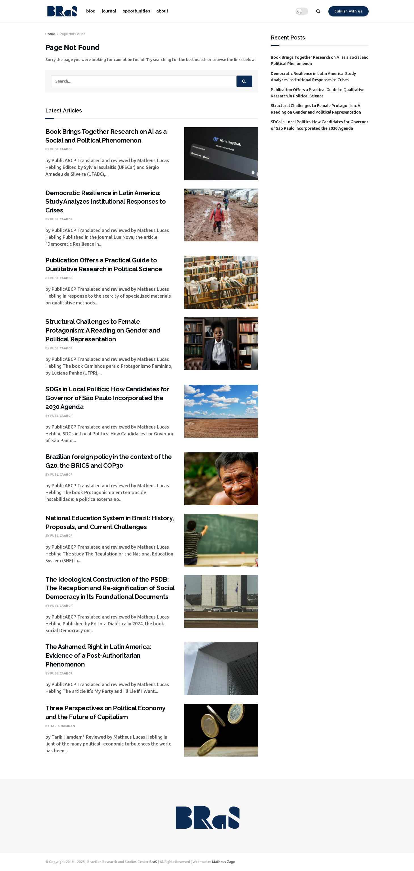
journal (109, 11)
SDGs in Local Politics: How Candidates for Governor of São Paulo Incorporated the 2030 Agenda (107, 397)
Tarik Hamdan (62, 726)
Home (50, 34)
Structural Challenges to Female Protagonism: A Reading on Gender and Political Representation (102, 330)
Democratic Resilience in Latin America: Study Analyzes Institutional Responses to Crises (105, 201)
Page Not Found (72, 34)
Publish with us (348, 11)
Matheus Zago (223, 862)
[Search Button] (244, 81)
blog (91, 11)
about (162, 11)
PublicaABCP (61, 149)
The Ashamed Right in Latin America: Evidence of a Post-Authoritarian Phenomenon (98, 655)
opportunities (136, 11)
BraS (153, 862)
